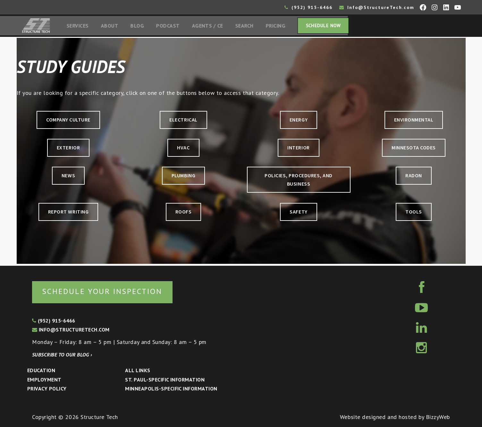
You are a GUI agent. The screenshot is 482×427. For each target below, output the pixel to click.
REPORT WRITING (68, 213)
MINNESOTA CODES (414, 149)
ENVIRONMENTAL (413, 121)
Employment (44, 379)
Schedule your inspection (107, 291)
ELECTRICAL (183, 121)
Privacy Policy (47, 389)
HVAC (183, 149)
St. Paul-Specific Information (165, 379)
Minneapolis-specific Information (171, 389)
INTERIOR (298, 149)
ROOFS (183, 213)
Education (41, 370)
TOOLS (413, 213)
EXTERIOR (68, 149)
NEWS (68, 177)
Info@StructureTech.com (376, 7)
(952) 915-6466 (308, 7)
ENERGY (299, 121)
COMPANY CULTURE (68, 121)
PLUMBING (183, 177)
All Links (137, 370)
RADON (413, 177)
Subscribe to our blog (62, 354)
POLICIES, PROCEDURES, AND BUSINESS (299, 181)
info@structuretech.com (71, 330)
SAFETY (298, 213)
